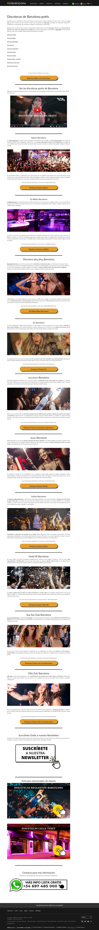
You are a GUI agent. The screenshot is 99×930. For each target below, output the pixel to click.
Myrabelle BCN (10, 923)
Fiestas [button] (42, 3)
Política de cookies (28, 917)
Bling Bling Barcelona (40, 311)
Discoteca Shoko (11, 52)
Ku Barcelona (39, 322)
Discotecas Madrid (11, 921)
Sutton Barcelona (39, 496)
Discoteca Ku (10, 45)
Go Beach (29, 617)
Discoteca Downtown (12, 48)
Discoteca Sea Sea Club (13, 62)
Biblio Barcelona (40, 199)
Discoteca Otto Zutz (12, 66)
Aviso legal (9, 917)
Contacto (10, 910)
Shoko (33, 437)
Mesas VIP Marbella (51, 921)
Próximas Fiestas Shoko (39, 486)
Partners (38, 910)
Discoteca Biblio (11, 38)
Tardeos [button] (66, 3)
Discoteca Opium (11, 34)
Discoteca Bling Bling (12, 41)
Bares (25, 910)
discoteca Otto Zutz (58, 709)
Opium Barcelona (39, 137)
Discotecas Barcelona (21, 921)
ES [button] (89, 3)
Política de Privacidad (18, 917)
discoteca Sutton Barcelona (16, 499)
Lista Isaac (46, 22)
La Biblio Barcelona (12, 202)
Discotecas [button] (34, 3)
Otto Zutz (9, 676)
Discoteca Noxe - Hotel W (14, 59)
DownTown (33, 377)
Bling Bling (38, 259)
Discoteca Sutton (11, 55)
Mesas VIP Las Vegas (62, 921)
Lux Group (19, 918)
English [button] (86, 917)
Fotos (16, 910)
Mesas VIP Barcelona (41, 921)
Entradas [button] (57, 3)
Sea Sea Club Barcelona (13, 617)
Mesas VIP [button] (49, 3)
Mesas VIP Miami (72, 921)
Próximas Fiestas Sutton (38, 546)
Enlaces (31, 910)
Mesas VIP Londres (31, 921)
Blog (21, 910)
